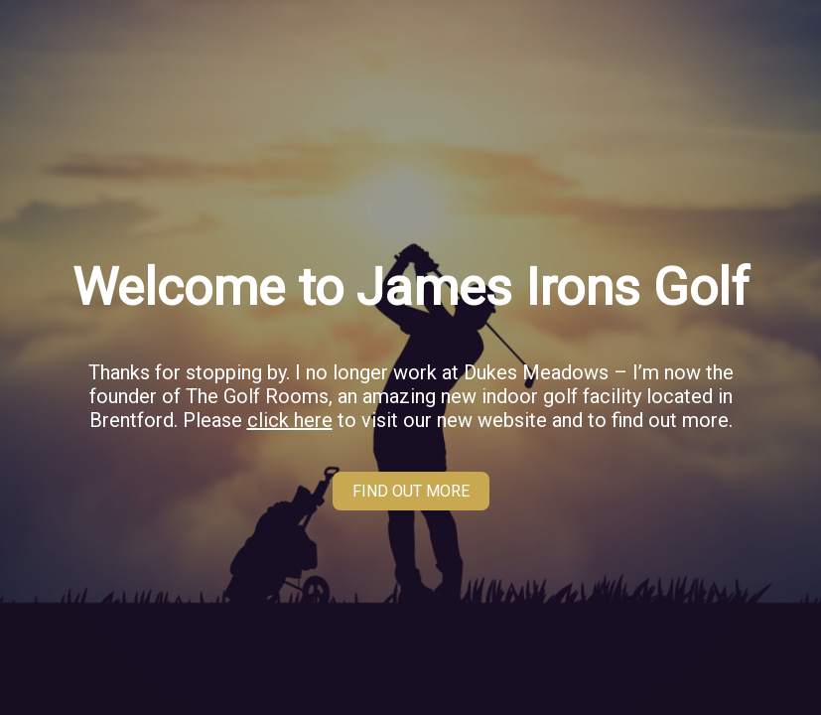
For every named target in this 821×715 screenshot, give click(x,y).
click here (290, 420)
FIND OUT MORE (411, 491)
